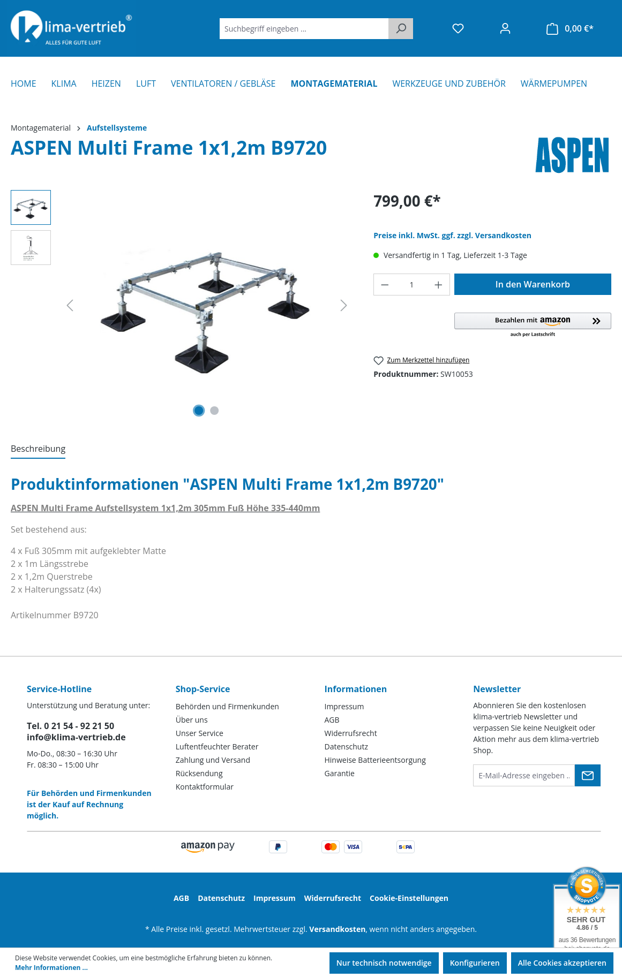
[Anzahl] (412, 284)
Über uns (192, 720)
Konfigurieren (475, 963)
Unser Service (199, 733)
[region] (181, 305)
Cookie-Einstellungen (409, 898)
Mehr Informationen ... (51, 967)
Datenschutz (346, 746)
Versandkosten (337, 929)
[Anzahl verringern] (384, 284)
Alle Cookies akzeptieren (562, 963)
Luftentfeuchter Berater (217, 746)
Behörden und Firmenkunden (227, 706)
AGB (332, 720)
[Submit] (588, 775)
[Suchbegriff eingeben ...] (304, 28)
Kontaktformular (205, 787)
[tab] (38, 449)
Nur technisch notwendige (384, 963)
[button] (532, 325)
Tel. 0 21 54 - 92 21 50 (70, 726)
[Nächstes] (344, 305)
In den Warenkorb (533, 284)
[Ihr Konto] (505, 28)
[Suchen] (400, 28)
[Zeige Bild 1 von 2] (198, 410)
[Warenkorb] (570, 29)
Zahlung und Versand (213, 760)
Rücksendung (199, 773)
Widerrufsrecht (351, 733)
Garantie (340, 773)
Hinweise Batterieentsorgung (375, 760)
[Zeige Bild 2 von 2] (215, 410)
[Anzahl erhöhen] (439, 284)
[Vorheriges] (70, 305)
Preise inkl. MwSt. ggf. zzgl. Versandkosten (452, 235)
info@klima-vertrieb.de (76, 737)
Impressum (344, 706)
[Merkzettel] (458, 28)
